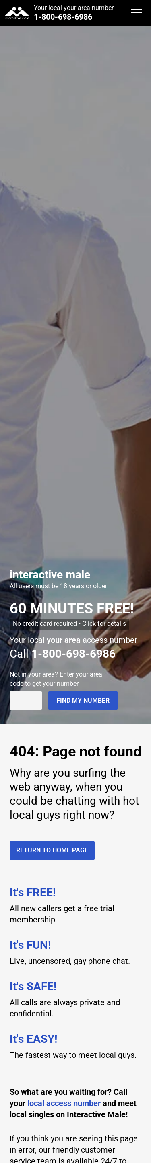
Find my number (83, 700)
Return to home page (52, 850)
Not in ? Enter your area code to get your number (56, 678)
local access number (64, 1103)
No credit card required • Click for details (69, 623)
